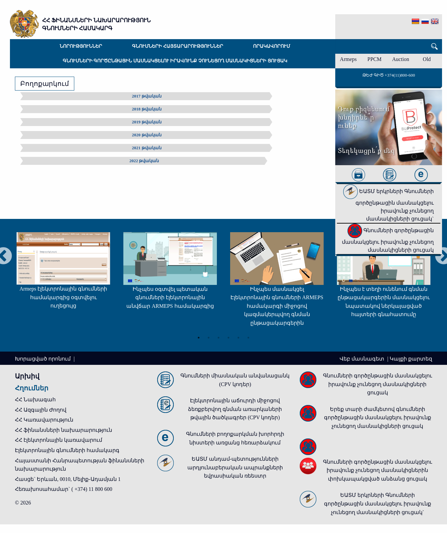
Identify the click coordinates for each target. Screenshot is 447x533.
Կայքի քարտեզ (411, 359)
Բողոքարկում (44, 83)
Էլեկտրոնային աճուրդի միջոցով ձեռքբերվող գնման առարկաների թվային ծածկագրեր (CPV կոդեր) (235, 409)
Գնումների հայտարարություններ (177, 46)
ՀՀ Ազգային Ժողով (40, 410)
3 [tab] (218, 337)
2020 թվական (146, 134)
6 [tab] (248, 337)
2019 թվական (146, 121)
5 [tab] (238, 337)
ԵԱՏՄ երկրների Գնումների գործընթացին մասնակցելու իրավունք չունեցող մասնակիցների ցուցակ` (388, 205)
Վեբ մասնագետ (363, 359)
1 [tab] (198, 337)
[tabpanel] (63, 273)
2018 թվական (146, 108)
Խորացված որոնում (43, 359)
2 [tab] (208, 337)
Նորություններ (81, 46)
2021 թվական (146, 147)
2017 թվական (146, 96)
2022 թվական (144, 160)
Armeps (348, 59)
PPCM (374, 59)
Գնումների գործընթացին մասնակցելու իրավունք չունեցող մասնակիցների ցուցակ (175, 60)
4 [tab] (228, 337)
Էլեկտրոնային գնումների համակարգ (67, 450)
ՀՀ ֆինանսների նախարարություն (63, 430)
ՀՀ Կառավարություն (44, 420)
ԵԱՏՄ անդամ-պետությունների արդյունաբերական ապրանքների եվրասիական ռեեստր (235, 467)
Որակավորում (271, 46)
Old (427, 59)
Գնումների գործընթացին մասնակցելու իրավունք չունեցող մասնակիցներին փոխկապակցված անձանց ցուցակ (377, 470)
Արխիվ (27, 376)
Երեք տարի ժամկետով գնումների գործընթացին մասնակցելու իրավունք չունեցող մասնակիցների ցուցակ (377, 417)
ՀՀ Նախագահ (35, 399)
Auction (400, 59)
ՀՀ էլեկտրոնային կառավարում (58, 440)
